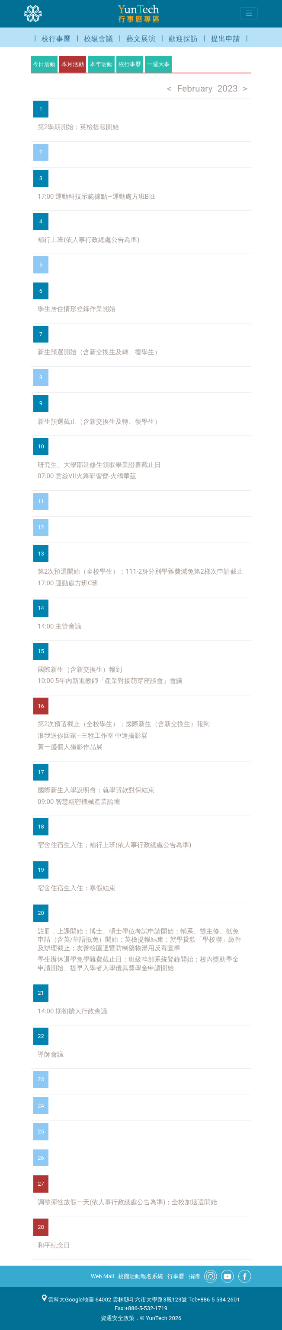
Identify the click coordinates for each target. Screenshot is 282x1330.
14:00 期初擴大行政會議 (72, 1011)
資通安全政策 (118, 1318)
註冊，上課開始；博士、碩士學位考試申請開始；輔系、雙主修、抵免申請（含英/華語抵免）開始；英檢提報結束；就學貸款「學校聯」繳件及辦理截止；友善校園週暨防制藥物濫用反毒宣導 (139, 939)
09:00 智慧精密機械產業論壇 (79, 802)
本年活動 (101, 64)
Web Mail (102, 1276)
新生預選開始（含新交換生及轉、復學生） (99, 352)
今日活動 (44, 64)
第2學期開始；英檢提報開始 (78, 127)
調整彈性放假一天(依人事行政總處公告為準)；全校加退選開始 (127, 1202)
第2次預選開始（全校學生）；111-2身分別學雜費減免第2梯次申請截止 (140, 571)
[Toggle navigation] (249, 13)
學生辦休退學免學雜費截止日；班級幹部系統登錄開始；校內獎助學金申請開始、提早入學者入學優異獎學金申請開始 (138, 963)
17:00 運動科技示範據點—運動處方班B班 (96, 196)
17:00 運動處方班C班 (68, 583)
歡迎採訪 (183, 39)
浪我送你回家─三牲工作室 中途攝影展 (92, 736)
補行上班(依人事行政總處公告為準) (88, 240)
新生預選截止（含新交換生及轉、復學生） (99, 421)
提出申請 (225, 39)
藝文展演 (141, 39)
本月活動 (72, 64)
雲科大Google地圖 (68, 1299)
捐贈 (194, 1276)
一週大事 (158, 64)
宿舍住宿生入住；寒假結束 (76, 888)
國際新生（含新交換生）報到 (80, 669)
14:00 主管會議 (59, 626)
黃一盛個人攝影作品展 (70, 747)
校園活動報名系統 (140, 1276)
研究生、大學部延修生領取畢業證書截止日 (99, 465)
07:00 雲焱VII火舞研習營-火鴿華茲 (87, 476)
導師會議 (51, 1054)
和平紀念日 (54, 1245)
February (195, 88)
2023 (228, 88)
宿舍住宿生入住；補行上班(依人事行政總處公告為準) (114, 845)
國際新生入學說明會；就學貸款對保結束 (96, 790)
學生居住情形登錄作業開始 (76, 309)
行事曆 (175, 1276)
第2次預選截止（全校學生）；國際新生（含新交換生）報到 (124, 724)
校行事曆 (56, 39)
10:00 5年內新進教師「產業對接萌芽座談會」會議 (110, 681)
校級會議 (98, 39)
